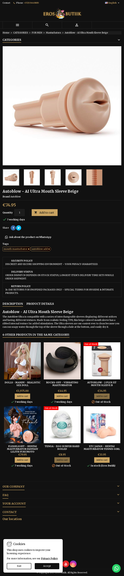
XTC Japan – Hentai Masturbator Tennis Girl (102, 447)
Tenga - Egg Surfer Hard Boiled (62, 447)
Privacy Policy (49, 558)
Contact (6, 3)
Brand (6, 196)
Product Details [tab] (40, 303)
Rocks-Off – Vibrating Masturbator (62, 384)
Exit (19, 566)
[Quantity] (19, 212)
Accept (47, 566)
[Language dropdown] (112, 3)
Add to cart (44, 212)
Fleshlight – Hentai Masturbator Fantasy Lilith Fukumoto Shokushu (22, 450)
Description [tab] (13, 303)
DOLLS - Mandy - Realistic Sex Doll (22, 384)
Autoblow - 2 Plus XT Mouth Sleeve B (101, 384)
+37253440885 (31, 3)
